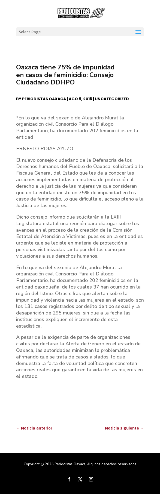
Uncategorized (112, 99)
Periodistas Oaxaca (44, 99)
